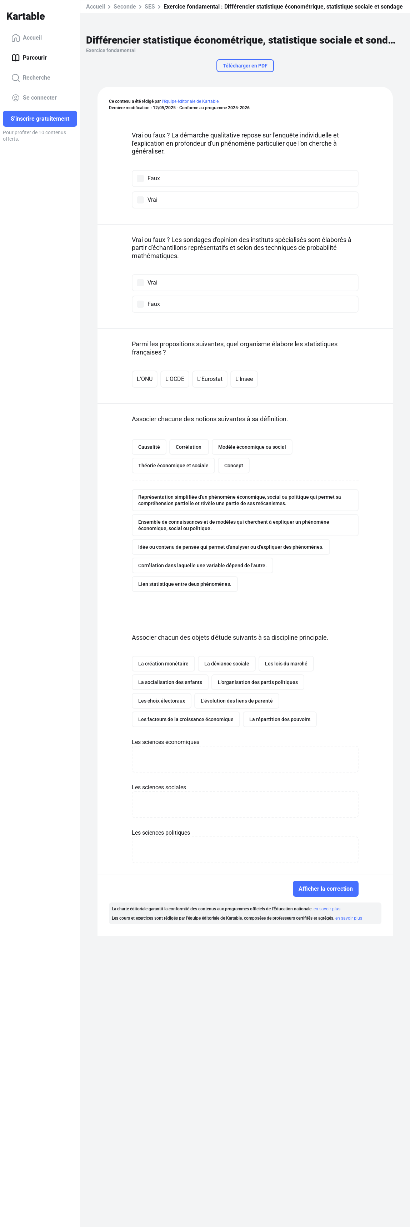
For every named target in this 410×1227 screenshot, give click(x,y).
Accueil (26, 38)
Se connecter (34, 98)
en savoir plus (327, 908)
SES (150, 6)
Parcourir (29, 58)
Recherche (30, 78)
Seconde (125, 6)
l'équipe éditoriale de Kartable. (191, 101)
